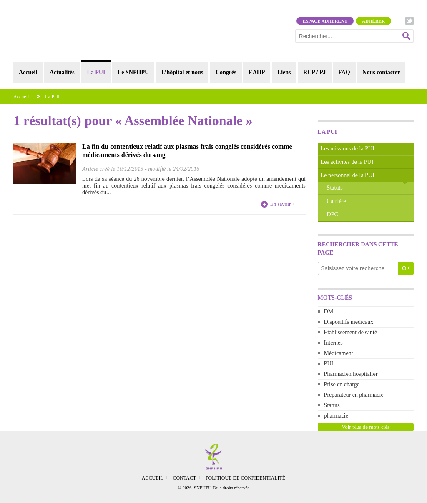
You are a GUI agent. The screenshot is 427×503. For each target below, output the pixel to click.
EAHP (257, 72)
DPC (332, 214)
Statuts (335, 188)
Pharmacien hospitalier (351, 374)
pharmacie (336, 416)
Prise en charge (341, 384)
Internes (333, 343)
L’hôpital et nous (182, 72)
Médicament (338, 353)
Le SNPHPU (133, 72)
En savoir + (282, 204)
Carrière (336, 201)
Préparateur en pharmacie (354, 395)
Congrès (226, 72)
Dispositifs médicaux (349, 322)
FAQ (344, 72)
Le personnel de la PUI (347, 175)
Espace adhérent (325, 20)
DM (329, 311)
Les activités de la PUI (347, 162)
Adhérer (373, 20)
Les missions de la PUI (347, 148)
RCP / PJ (314, 72)
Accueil (28, 72)
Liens (284, 72)
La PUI (96, 72)
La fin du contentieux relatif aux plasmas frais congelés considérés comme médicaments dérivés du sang (187, 150)
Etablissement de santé (350, 332)
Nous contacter (381, 72)
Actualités (62, 72)
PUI (329, 363)
